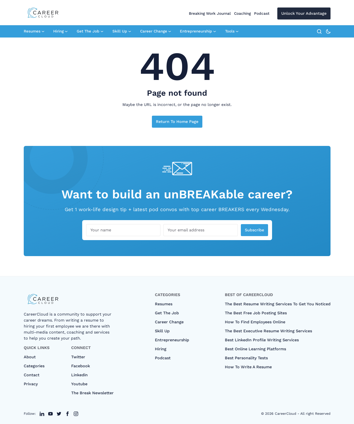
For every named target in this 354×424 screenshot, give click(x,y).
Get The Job (90, 31)
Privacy (31, 384)
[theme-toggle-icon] (328, 31)
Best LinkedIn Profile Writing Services (262, 340)
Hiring (60, 31)
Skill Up (121, 31)
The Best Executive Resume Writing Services (268, 331)
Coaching (242, 13)
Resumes (34, 31)
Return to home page (177, 121)
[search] (319, 31)
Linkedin (79, 375)
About (30, 357)
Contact (31, 375)
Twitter (78, 357)
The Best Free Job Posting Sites (256, 313)
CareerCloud (285, 414)
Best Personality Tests (246, 358)
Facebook (80, 366)
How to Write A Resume (248, 367)
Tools (231, 31)
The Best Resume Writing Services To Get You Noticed (278, 304)
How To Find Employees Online (255, 322)
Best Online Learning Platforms (255, 349)
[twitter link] (42, 414)
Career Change (155, 31)
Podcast (261, 13)
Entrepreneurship (198, 31)
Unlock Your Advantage (304, 13)
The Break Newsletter (92, 393)
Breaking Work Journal (210, 13)
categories (34, 366)
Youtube (79, 384)
